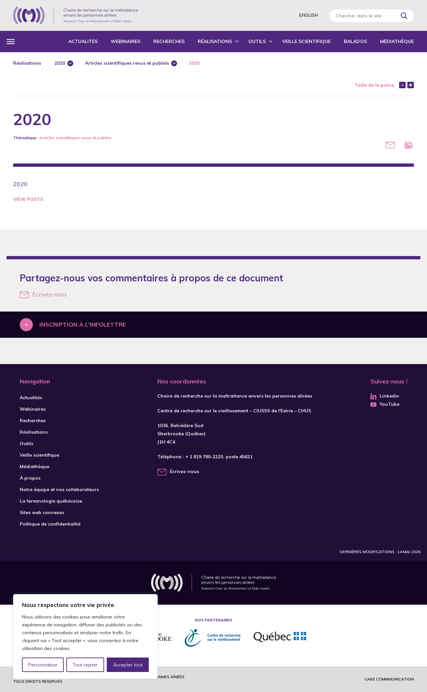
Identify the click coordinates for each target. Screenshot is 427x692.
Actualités (83, 41)
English (308, 15)
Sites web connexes (42, 512)
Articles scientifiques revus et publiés (127, 63)
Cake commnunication (389, 679)
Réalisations (215, 41)
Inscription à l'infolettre (82, 324)
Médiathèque (397, 41)
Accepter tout (128, 665)
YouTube (385, 404)
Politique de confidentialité (50, 524)
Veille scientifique (306, 41)
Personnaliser (42, 665)
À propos (30, 478)
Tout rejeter (85, 665)
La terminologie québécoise (51, 501)
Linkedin (385, 396)
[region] (85, 636)
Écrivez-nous (43, 294)
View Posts (28, 199)
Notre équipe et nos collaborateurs (59, 489)
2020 (60, 63)
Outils (257, 41)
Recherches (169, 41)
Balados (355, 41)
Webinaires (125, 41)
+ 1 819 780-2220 (204, 457)
